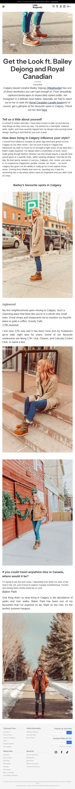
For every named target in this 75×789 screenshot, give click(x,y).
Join (69, 732)
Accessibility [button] (7, 747)
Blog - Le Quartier (8, 772)
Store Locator (7, 758)
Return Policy (30, 738)
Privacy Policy (7, 735)
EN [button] (69, 6)
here (44, 109)
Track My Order (31, 735)
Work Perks (29, 761)
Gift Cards (6, 761)
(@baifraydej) (54, 88)
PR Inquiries (7, 764)
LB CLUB (6, 755)
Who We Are (30, 758)
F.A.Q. (5, 741)
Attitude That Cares (32, 764)
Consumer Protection (33, 766)
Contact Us (6, 732)
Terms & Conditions (9, 738)
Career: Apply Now (32, 755)
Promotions (6, 769)
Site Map (6, 766)
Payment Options (8, 744)
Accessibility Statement (10, 775)
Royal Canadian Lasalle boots (46, 102)
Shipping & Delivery (32, 732)
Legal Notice (19, 785)
